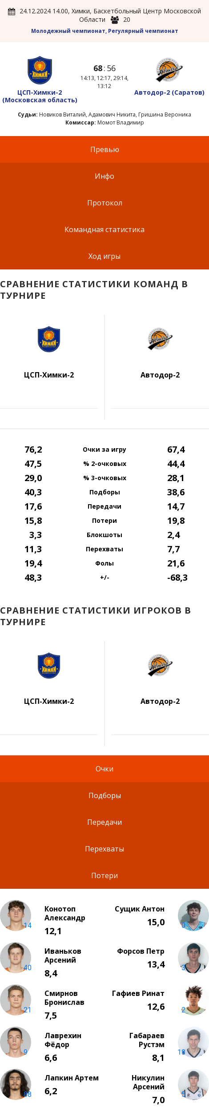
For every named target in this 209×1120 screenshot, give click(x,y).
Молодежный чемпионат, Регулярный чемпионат (104, 31)
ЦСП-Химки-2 (39, 96)
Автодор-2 (169, 92)
